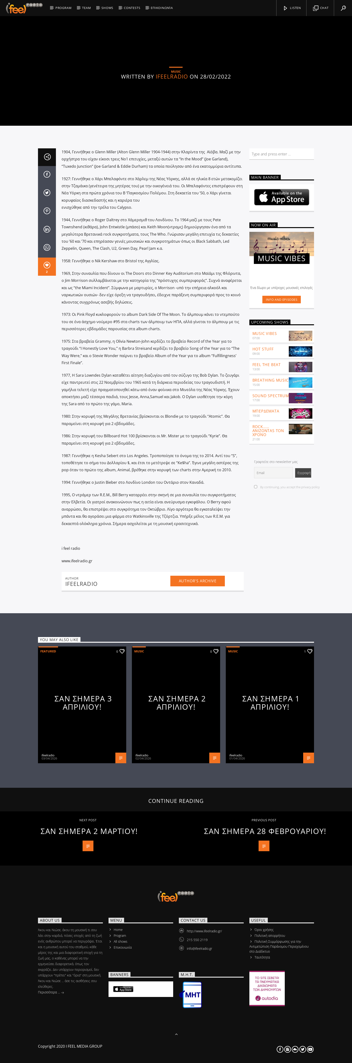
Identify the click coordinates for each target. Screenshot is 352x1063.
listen (292, 8)
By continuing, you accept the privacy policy (287, 665)
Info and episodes (282, 477)
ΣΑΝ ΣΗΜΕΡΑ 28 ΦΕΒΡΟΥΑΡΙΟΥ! (265, 1009)
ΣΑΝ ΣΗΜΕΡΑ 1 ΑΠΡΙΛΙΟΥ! (271, 880)
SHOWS (107, 8)
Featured (48, 829)
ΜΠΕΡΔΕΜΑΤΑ (265, 589)
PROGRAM (63, 8)
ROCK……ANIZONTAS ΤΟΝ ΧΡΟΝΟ (268, 608)
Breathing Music (270, 558)
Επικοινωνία (162, 8)
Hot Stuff (263, 527)
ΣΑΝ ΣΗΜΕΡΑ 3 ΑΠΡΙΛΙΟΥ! (83, 880)
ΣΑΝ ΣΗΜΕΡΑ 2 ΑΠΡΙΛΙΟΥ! (177, 880)
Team (86, 8)
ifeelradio (172, 156)
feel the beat (266, 542)
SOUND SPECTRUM (270, 573)
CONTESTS (132, 8)
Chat (321, 8)
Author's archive (198, 759)
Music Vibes (264, 511)
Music (139, 829)
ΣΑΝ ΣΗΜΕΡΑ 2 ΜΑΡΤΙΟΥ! (89, 1009)
